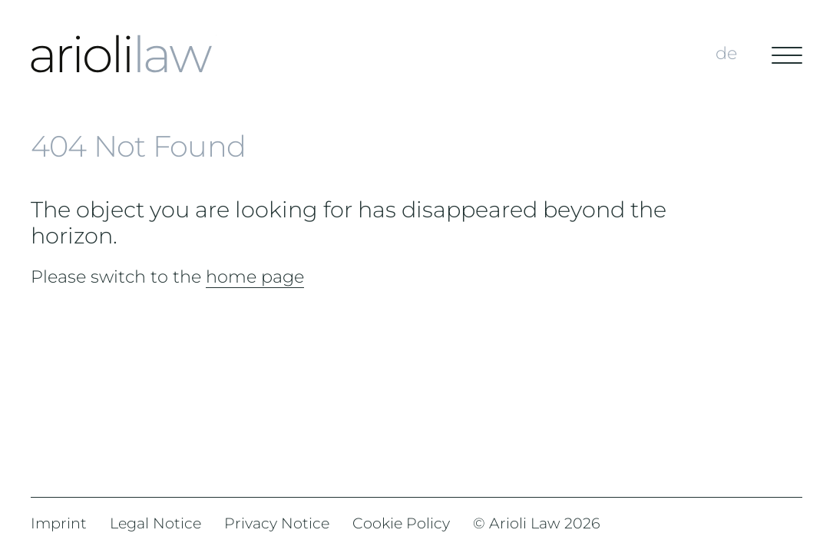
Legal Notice (155, 523)
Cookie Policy (401, 523)
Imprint (59, 523)
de (726, 53)
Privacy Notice (276, 523)
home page (255, 276)
